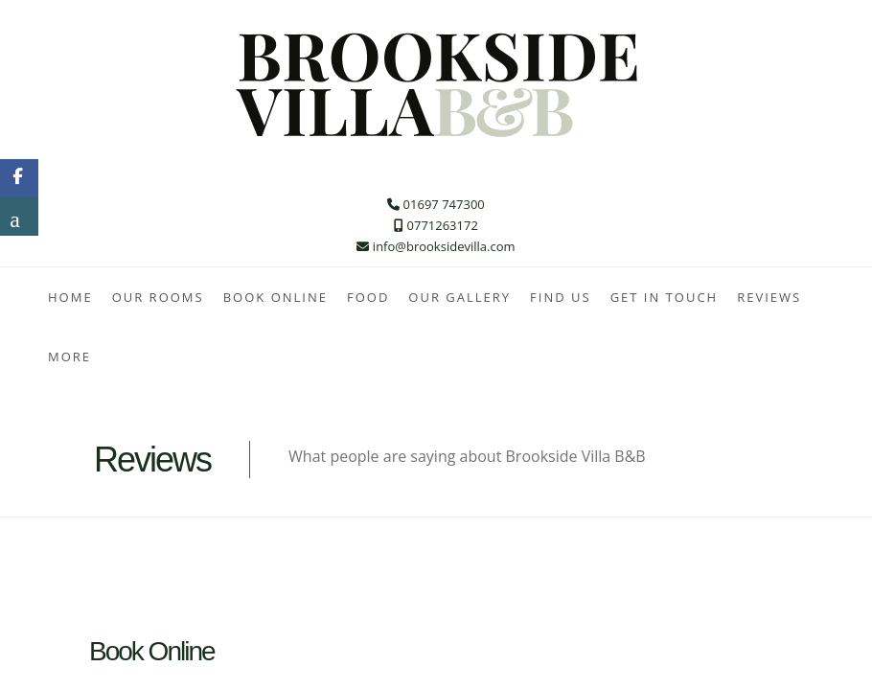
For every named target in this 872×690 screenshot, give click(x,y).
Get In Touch (664, 297)
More (69, 356)
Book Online (275, 297)
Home (70, 297)
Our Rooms (158, 297)
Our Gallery (459, 297)
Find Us (560, 297)
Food (368, 297)
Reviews (769, 297)
